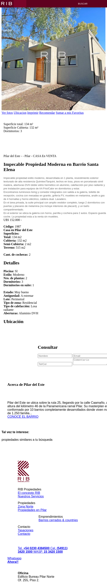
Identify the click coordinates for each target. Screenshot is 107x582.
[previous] (8, 105)
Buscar (83, 4)
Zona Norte (25, 511)
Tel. (34, 553)
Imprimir (33, 112)
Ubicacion (20, 112)
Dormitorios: (12, 134)
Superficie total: (14, 127)
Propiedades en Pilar (32, 514)
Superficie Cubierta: (16, 131)
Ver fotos (7, 112)
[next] (99, 105)
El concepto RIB (29, 497)
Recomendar (47, 112)
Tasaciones (25, 535)
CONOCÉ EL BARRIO (22, 421)
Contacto (24, 538)
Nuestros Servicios (31, 501)
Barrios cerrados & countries (58, 524)
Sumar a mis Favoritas (70, 112)
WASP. (48, 556)
